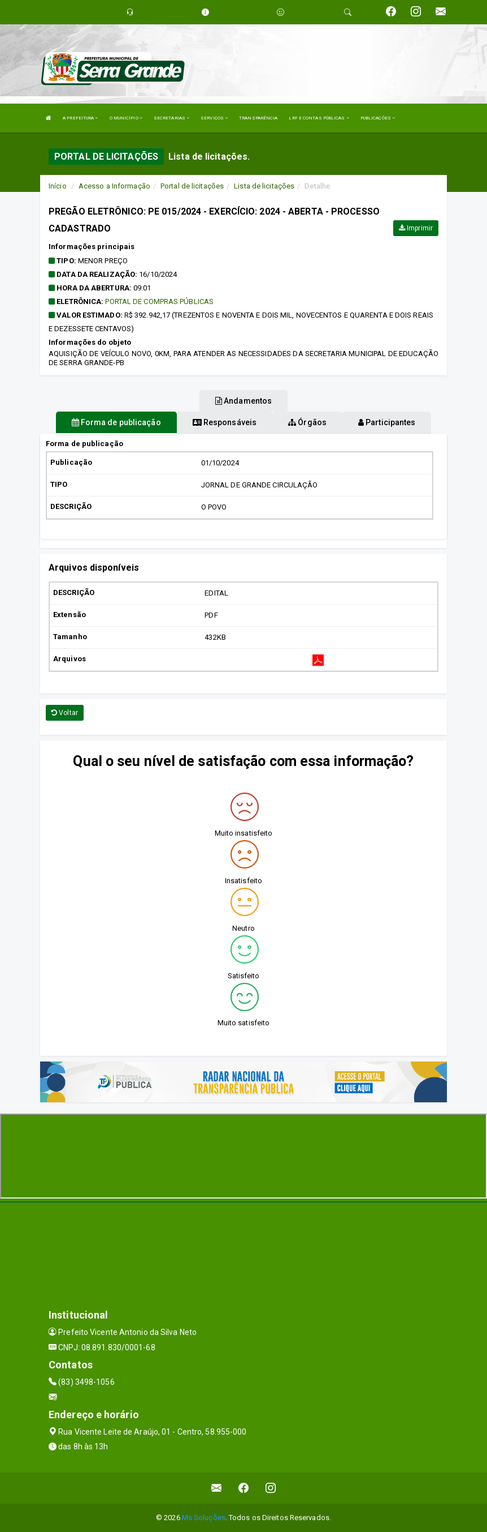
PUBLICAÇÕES (377, 118)
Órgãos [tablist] (307, 422)
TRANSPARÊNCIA (258, 118)
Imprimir (416, 228)
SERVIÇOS (214, 118)
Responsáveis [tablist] (224, 422)
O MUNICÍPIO (126, 118)
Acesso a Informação (114, 186)
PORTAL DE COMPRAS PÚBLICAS (159, 301)
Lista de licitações (264, 186)
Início (58, 186)
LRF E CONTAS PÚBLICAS (319, 118)
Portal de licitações (192, 186)
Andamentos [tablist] (243, 400)
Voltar (64, 713)
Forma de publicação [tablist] (116, 422)
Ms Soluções (203, 1517)
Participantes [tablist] (387, 422)
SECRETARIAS (171, 118)
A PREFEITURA (80, 118)
